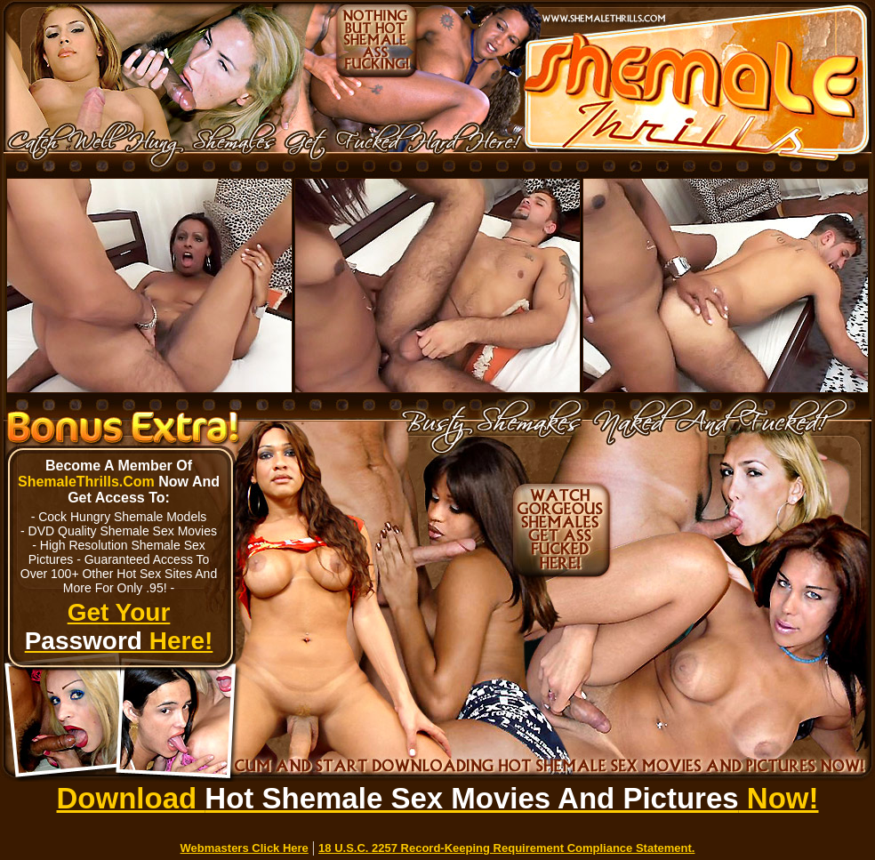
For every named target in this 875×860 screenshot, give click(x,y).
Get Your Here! (119, 627)
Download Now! (438, 798)
